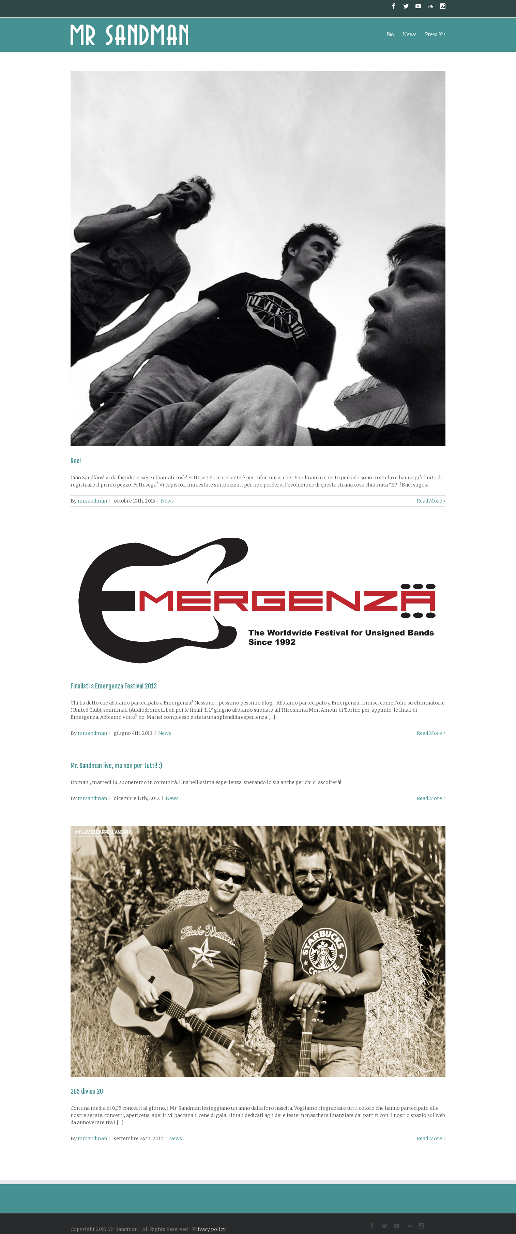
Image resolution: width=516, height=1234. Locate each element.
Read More (429, 501)
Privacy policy (209, 1229)
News (167, 501)
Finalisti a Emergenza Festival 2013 (114, 686)
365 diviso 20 (87, 1091)
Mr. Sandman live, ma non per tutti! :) (116, 765)
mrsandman (92, 501)
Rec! (76, 461)
